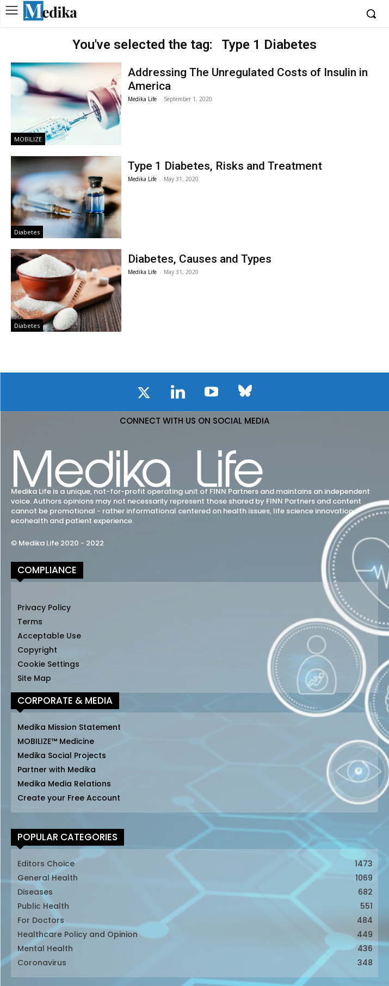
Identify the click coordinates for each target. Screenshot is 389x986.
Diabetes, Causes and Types (199, 258)
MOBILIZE (28, 139)
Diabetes (27, 232)
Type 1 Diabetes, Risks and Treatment (225, 165)
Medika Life (142, 99)
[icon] (144, 394)
